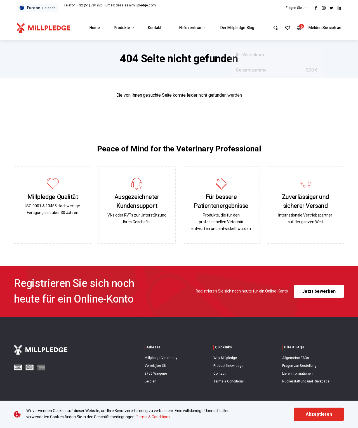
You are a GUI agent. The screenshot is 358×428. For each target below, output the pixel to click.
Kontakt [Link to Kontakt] (155, 28)
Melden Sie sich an (324, 28)
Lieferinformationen (297, 373)
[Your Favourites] (286, 27)
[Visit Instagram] (324, 8)
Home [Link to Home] (93, 28)
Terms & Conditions (228, 381)
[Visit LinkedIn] (339, 8)
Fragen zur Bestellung (299, 365)
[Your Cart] (299, 27)
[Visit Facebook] (316, 8)
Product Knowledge (228, 365)
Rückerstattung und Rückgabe (305, 381)
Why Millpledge (225, 357)
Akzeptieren (319, 414)
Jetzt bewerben (319, 291)
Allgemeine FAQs (295, 357)
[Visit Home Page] (43, 28)
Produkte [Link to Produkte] (122, 28)
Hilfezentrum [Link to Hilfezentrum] (191, 28)
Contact (219, 373)
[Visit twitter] (331, 8)
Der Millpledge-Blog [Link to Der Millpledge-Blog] (236, 28)
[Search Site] (273, 28)
